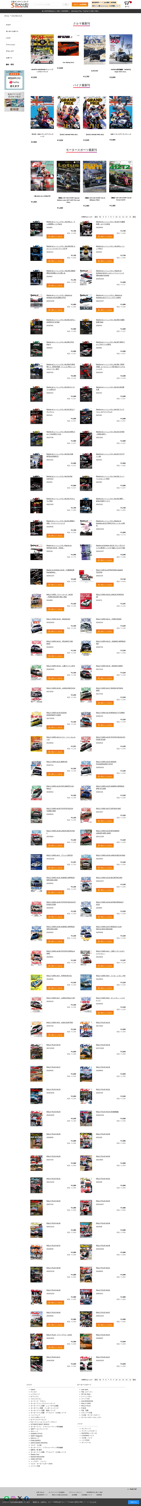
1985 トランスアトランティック (120, 134)
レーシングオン (86, 1396)
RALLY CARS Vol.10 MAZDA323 (58, 619)
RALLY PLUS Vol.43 (53, 1290)
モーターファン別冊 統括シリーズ (43, 1410)
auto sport (84, 1389)
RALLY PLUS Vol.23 (53, 1112)
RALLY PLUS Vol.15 (53, 1045)
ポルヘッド (34, 1431)
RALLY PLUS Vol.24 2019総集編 (107, 1112)
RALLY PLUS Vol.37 (53, 1245)
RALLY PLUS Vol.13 (103, 1022)
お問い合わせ (40, 1492)
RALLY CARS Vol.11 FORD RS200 (108, 619)
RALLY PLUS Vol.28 (103, 1134)
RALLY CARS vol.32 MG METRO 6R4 (109, 877)
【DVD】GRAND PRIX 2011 (68, 134)
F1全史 (83, 1408)
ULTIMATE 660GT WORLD (40, 1424)
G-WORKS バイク (88, 1435)
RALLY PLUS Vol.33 (53, 1201)
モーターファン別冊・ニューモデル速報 (44, 1406)
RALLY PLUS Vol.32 (103, 1178)
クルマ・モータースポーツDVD (41, 1464)
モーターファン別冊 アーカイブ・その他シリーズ (48, 1413)
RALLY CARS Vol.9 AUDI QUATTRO (59, 1022)
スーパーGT (85, 1399)
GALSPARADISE (87, 1401)
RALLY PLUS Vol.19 (53, 1089)
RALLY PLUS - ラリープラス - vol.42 (59, 1335)
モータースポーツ (84, 1385)
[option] (70, 11)
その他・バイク (87, 1438)
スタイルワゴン (36, 1399)
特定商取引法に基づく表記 (94, 1492)
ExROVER (94, 71)
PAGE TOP (133, 1489)
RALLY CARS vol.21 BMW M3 (56, 762)
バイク (80, 1424)
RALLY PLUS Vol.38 (103, 1245)
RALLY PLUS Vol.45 (53, 1312)
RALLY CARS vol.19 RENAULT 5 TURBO (110, 713)
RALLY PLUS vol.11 (53, 1357)
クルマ (29, 1385)
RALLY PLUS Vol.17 (53, 1067)
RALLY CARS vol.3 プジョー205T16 (59, 855)
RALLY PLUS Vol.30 (103, 1156)
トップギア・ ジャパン (38, 1461)
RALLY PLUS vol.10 (103, 1335)
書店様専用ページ (97, 2)
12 (123, 217)
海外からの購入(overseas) (100, 6)
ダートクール (86, 1442)
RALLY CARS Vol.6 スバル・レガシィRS (110, 976)
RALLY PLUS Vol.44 (103, 1290)
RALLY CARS (86, 1403)
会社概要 (106, 2)
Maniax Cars (35, 1454)
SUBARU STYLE (36, 1433)
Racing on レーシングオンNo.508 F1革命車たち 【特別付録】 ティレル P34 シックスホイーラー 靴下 (61, 366)
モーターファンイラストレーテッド (43, 1403)
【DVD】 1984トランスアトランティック (42, 135)
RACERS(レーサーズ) (89, 1433)
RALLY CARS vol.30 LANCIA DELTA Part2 (110, 855)
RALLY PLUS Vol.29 (53, 1156)
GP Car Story (85, 1394)
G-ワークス (35, 1396)
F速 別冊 (84, 1410)
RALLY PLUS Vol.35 (53, 1223)
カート (128, 4)
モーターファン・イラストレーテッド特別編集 (47, 1426)
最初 (96, 217)
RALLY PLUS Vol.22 (103, 1089)
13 (126, 217)
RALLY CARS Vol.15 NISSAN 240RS (109, 666)
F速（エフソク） (87, 1392)
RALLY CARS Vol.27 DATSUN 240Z (108, 808)
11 (120, 217)
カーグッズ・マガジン (38, 1401)
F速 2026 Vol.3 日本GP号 (42, 196)
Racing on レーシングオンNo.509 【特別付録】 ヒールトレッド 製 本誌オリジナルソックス (110, 366)
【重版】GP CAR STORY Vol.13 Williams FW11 (94, 199)
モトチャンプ (86, 1428)
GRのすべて (35, 1438)
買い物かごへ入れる (55, 236)
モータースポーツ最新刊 (81, 149)
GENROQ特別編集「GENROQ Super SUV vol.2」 (121, 71)
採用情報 (113, 2)
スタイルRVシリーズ (38, 1417)
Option (33, 1389)
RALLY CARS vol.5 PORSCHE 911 (59, 976)
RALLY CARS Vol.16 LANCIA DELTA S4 (60, 688)
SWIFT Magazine (37, 1436)
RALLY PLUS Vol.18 (103, 1067)
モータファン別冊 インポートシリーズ (44, 1408)
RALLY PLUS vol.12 (103, 1357)
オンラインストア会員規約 (57, 1492)
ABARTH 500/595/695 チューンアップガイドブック (42, 71)
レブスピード (35, 1394)
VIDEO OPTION (36, 1459)
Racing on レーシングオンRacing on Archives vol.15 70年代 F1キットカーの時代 (110, 523)
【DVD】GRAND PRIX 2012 (94, 134)
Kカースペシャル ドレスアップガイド (44, 1422)
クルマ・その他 (36, 1445)
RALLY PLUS (86, 1406)
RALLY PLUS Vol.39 (53, 1268)
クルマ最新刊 (81, 23)
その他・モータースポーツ (90, 1415)
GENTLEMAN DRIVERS (39, 1443)
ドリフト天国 (35, 1466)
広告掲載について (114, 6)
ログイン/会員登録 (80, 4)
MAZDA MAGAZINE (37, 1457)
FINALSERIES (36, 1440)
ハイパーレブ (35, 1415)
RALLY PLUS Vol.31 (53, 1178)
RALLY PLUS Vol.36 (103, 1223)
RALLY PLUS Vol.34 (103, 1201)
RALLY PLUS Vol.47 (103, 1312)
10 (116, 217)
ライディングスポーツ (89, 1431)
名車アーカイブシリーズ (39, 1429)
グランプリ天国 (86, 1413)
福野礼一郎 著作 (36, 1450)
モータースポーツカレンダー (91, 1417)
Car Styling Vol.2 (68, 62)
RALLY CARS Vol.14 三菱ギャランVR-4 (60, 666)
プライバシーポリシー (75, 1492)
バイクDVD (85, 1440)
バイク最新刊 (81, 85)
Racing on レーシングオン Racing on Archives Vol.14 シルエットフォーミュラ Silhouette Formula (110, 273)
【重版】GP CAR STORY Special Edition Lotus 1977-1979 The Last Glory (68, 200)
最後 (134, 217)
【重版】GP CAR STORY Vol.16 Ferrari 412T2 (120, 199)
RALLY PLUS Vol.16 (103, 1045)
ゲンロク (34, 1392)
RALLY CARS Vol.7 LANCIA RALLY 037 (60, 998)
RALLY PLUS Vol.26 (53, 1134)
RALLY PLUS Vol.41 (103, 1268)
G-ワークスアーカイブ (38, 1420)
